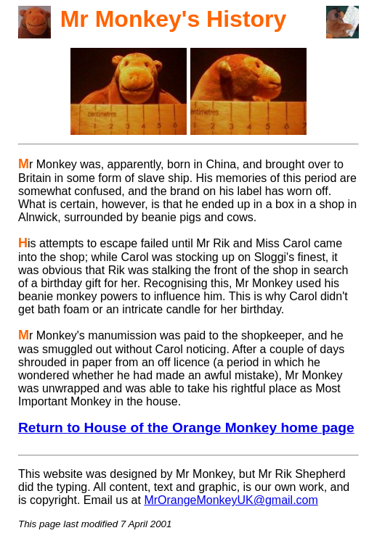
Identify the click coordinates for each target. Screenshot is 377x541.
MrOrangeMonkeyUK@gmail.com (230, 500)
